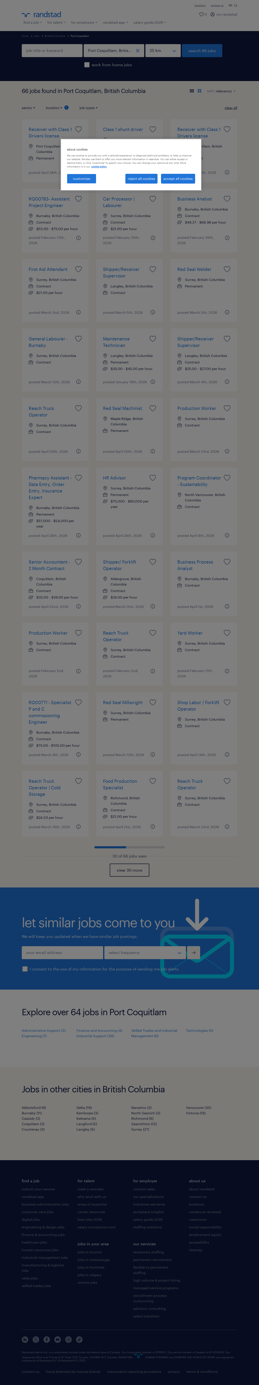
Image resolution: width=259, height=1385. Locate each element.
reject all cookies (141, 178)
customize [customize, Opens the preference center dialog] (81, 178)
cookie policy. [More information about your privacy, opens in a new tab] (99, 166)
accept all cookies (178, 178)
